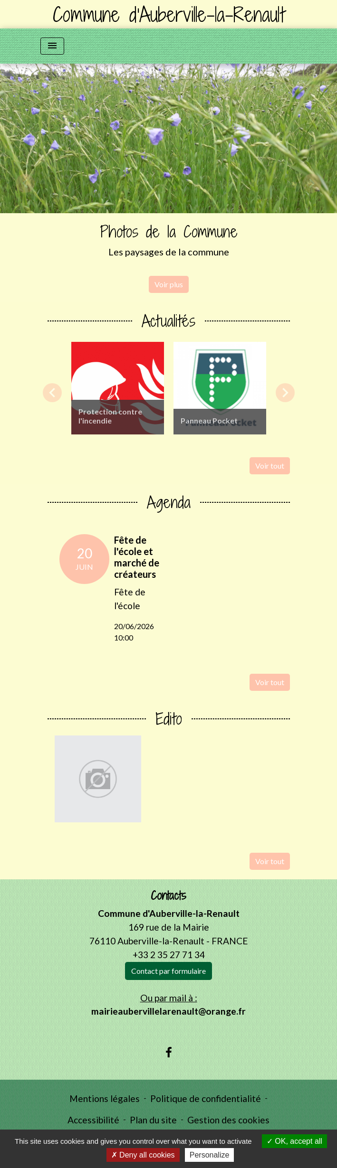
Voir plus (168, 284)
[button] (25, 183)
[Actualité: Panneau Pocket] (219, 388)
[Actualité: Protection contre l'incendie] (117, 388)
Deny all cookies (143, 1155)
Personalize (210, 1155)
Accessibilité (93, 1119)
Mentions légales (104, 1098)
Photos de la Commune (169, 231)
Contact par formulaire (168, 970)
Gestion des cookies (228, 1119)
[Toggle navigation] (52, 46)
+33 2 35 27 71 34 (169, 954)
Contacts (168, 896)
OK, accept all (294, 1141)
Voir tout (269, 465)
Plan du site (153, 1119)
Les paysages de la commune (168, 251)
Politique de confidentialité (205, 1098)
